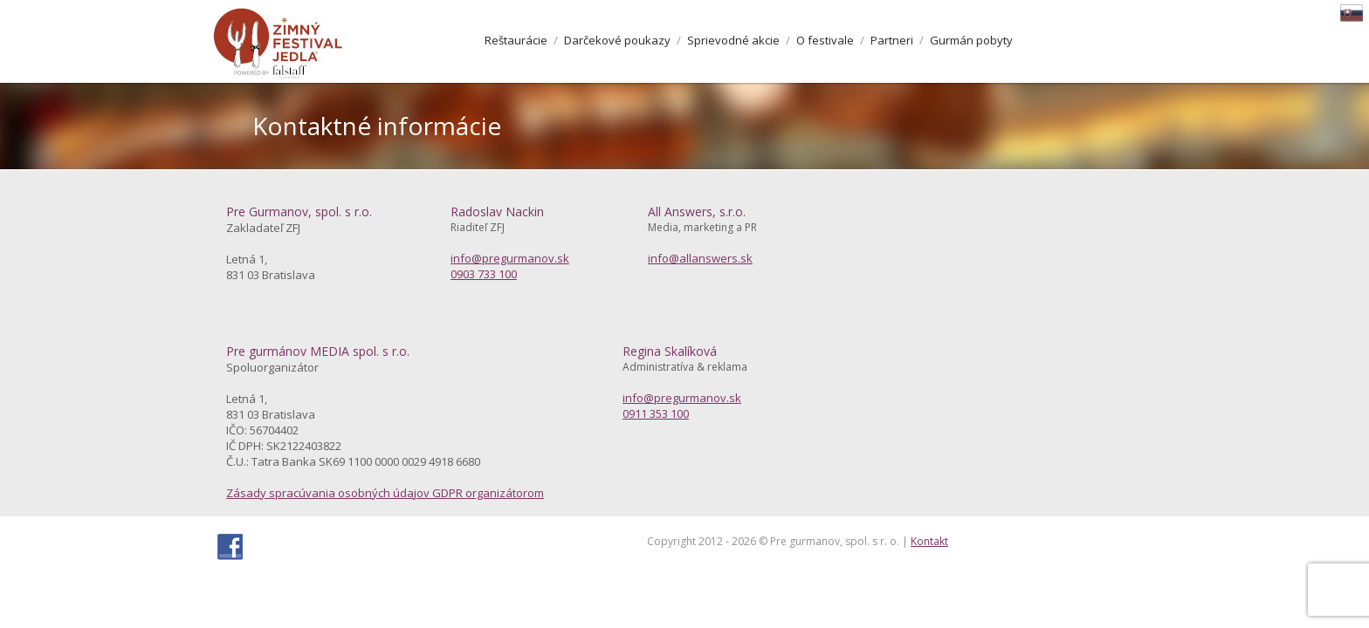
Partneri (891, 40)
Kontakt (929, 541)
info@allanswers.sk (700, 258)
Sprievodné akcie (733, 40)
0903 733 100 (484, 274)
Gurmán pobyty (971, 40)
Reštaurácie (516, 40)
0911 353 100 (656, 413)
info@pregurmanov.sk (510, 258)
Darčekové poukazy (617, 40)
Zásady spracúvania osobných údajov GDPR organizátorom (385, 493)
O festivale (825, 40)
